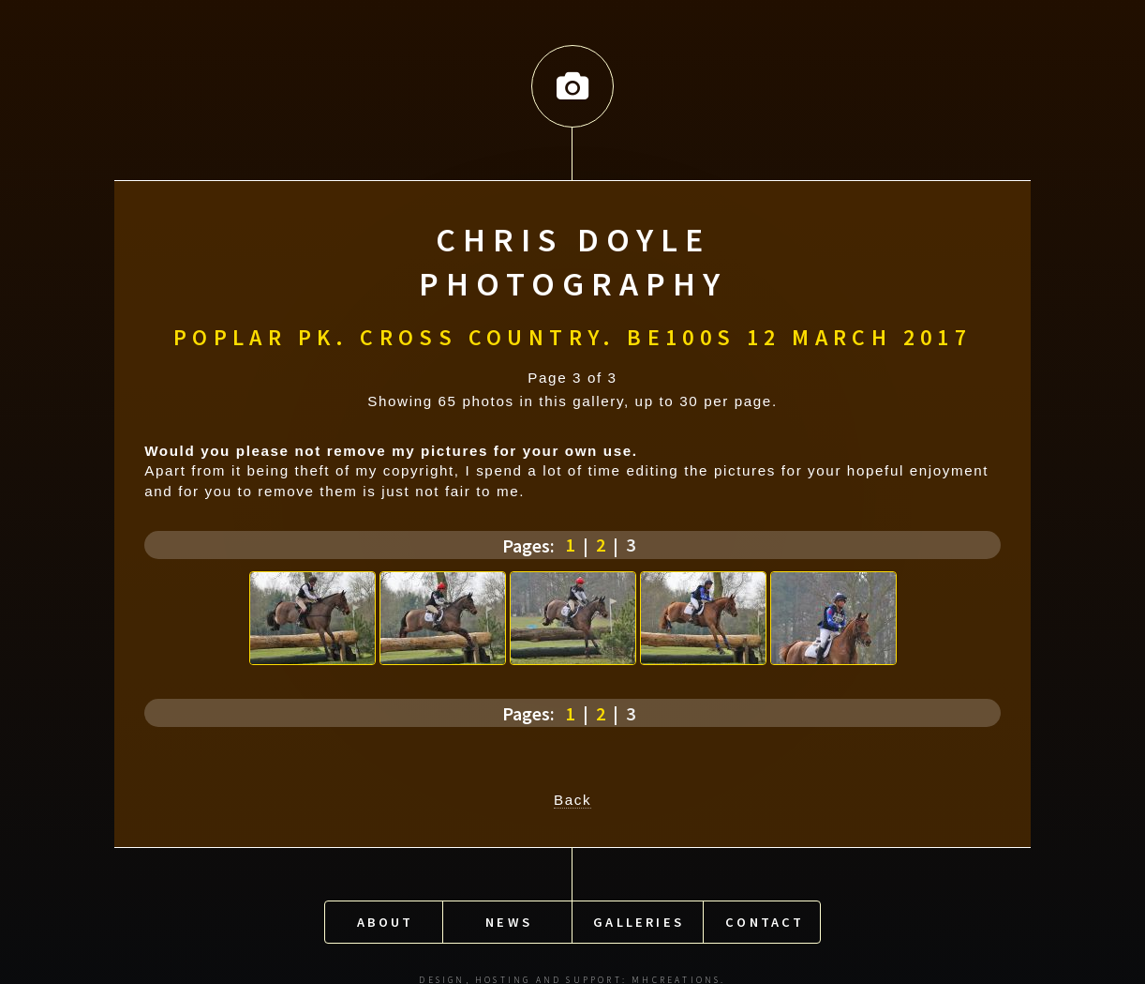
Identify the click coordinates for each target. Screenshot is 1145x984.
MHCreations (676, 971)
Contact (764, 913)
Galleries (638, 913)
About (385, 913)
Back (572, 795)
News (508, 913)
